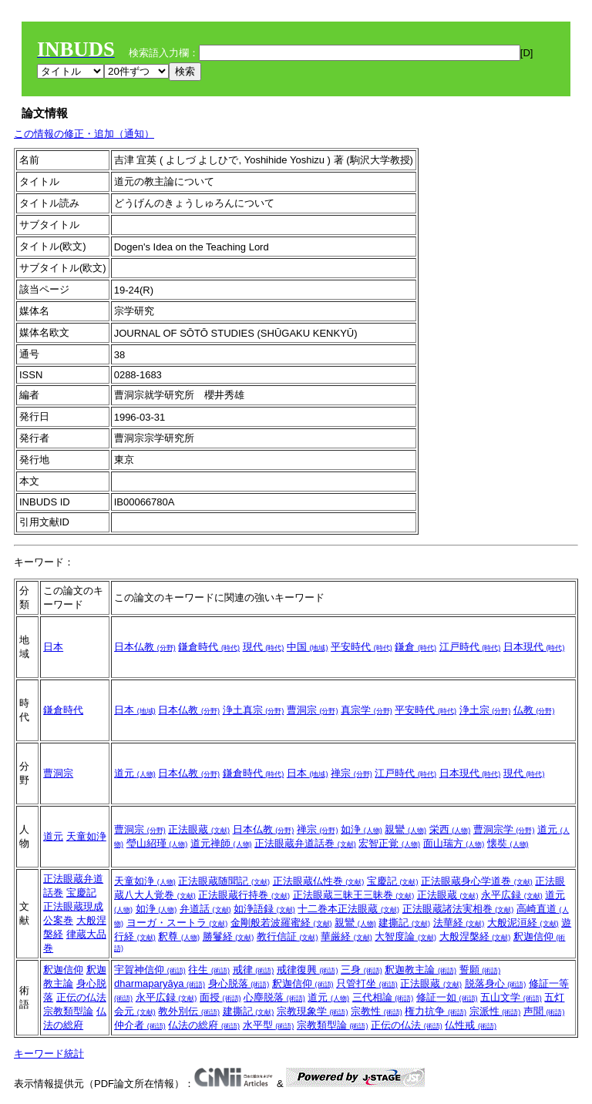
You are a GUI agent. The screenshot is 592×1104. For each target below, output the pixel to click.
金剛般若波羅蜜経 (281, 922)
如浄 (361, 829)
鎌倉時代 (209, 647)
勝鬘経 (228, 936)
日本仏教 (145, 647)
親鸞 (405, 829)
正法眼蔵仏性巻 (319, 881)
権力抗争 (435, 1011)
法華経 (459, 922)
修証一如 (447, 997)
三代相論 (383, 997)
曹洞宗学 (504, 829)
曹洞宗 (312, 710)
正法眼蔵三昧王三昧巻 (354, 895)
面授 (220, 997)
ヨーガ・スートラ (177, 922)
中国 (307, 647)
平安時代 (361, 647)
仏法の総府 (204, 1025)
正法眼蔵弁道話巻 (305, 843)
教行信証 (287, 936)
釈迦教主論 (420, 969)
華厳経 (346, 936)
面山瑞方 (454, 843)
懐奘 (508, 843)
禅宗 (351, 773)
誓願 (480, 969)
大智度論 (405, 936)
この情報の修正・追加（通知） (84, 133)
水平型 (268, 1025)
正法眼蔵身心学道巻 (477, 881)
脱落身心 (495, 983)
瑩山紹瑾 (157, 843)
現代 (263, 647)
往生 (209, 969)
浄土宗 (485, 710)
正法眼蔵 (199, 829)
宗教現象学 (312, 1011)
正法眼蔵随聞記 (224, 881)
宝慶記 (81, 892)
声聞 (544, 1011)
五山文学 (511, 997)
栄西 (450, 829)
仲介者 (140, 1025)
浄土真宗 (253, 710)
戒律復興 (307, 969)
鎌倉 (415, 647)
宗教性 (376, 1011)
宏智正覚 (389, 843)
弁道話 (205, 908)
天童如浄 (86, 836)
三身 (361, 969)
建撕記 (404, 922)
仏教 (534, 710)
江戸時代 (470, 647)
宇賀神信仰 (150, 969)
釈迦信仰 (63, 969)
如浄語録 (264, 908)
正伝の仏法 (81, 997)
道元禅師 (221, 843)
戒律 (253, 969)
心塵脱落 (274, 997)
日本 (53, 647)
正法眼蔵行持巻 (244, 895)
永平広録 (512, 895)
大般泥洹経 (523, 922)
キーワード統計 (49, 1053)
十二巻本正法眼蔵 (348, 908)
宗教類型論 (68, 1011)
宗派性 (495, 1011)
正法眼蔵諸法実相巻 (458, 908)
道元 (135, 773)
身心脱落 (239, 983)
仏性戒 (470, 1025)
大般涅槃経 (475, 936)
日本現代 (534, 647)
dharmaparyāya (159, 983)
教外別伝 (189, 1011)
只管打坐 (367, 983)
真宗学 (366, 710)
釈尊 (179, 936)
